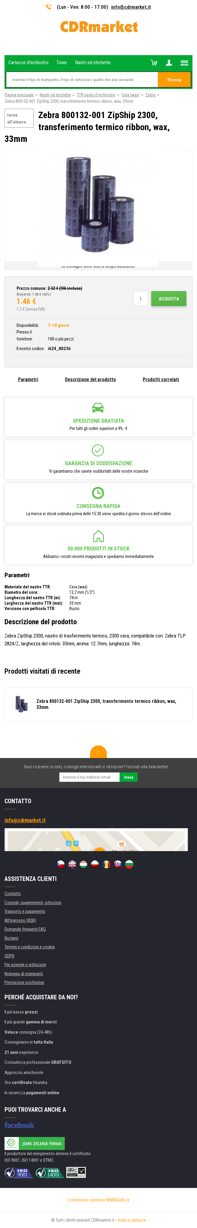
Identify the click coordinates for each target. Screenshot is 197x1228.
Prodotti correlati (161, 379)
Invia (128, 777)
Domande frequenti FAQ (25, 929)
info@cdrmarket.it (131, 7)
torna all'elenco (16, 118)
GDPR (9, 956)
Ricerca (174, 79)
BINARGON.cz (118, 1200)
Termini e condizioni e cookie (30, 947)
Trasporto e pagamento (25, 911)
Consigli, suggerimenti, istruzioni (33, 902)
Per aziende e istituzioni (25, 964)
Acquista (169, 299)
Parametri (28, 379)
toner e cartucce (131, 1220)
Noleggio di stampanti (24, 973)
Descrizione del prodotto (90, 379)
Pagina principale (19, 94)
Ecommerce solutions (87, 1200)
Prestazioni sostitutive (24, 982)
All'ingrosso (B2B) (20, 920)
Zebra (150, 94)
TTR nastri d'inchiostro (96, 94)
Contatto (13, 893)
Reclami (11, 938)
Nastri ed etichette (55, 94)
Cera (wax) (130, 94)
